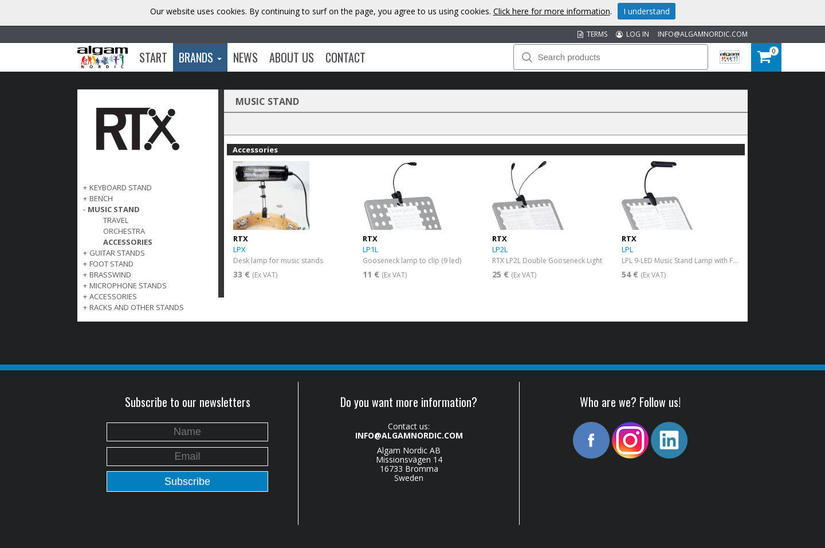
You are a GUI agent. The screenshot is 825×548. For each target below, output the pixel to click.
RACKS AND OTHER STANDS (136, 307)
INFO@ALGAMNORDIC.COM (703, 34)
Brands (200, 57)
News (245, 57)
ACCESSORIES (113, 296)
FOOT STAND (111, 264)
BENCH (101, 198)
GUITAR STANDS (117, 253)
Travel (115, 220)
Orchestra (124, 231)
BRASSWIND (110, 274)
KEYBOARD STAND (120, 187)
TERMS (592, 34)
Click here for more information (551, 11)
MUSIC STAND (114, 209)
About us (291, 57)
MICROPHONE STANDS (128, 285)
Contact (345, 57)
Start (153, 57)
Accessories (127, 242)
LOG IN (632, 34)
